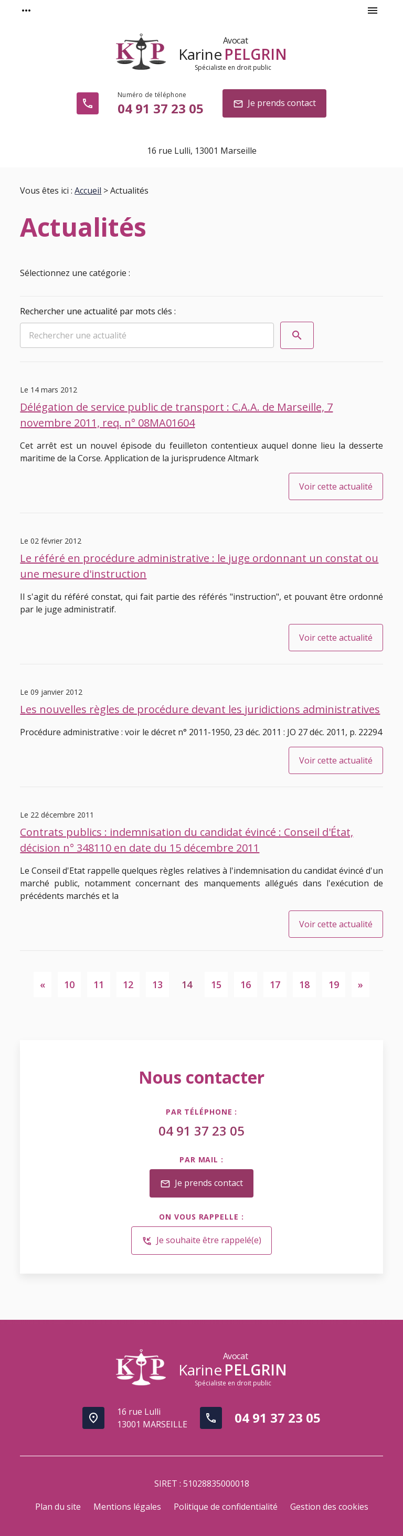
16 (245, 984)
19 (333, 984)
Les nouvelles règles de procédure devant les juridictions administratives (200, 709)
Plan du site (58, 1506)
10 (69, 984)
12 (128, 984)
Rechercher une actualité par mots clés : (98, 311)
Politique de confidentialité (226, 1506)
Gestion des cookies (329, 1506)
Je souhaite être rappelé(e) (201, 1240)
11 (98, 984)
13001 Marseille (202, 150)
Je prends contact (274, 103)
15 (216, 984)
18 (304, 984)
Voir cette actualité (336, 486)
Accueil (88, 190)
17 (275, 984)
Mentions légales (127, 1506)
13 (157, 984)
